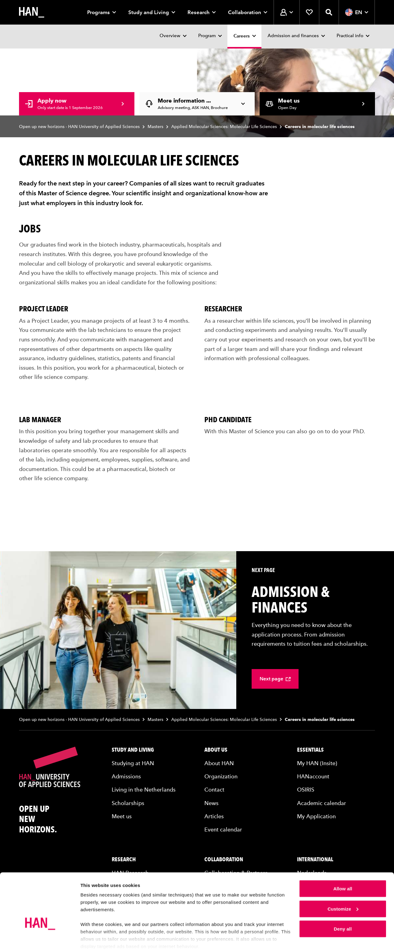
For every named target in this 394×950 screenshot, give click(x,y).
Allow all (342, 863)
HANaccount (313, 776)
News (211, 803)
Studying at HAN (133, 763)
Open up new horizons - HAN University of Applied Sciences (79, 126)
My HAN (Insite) (317, 763)
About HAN (219, 763)
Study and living (133, 749)
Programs (101, 12)
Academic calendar (321, 803)
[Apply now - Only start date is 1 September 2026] (76, 103)
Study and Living (151, 12)
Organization (221, 776)
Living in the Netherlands (144, 789)
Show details (94, 937)
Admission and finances (293, 35)
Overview (170, 35)
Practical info (350, 35)
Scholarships (128, 803)
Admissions (126, 776)
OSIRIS (305, 789)
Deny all (343, 904)
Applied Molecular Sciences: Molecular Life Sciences (224, 126)
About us (215, 749)
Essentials (310, 749)
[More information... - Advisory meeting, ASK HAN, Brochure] (197, 103)
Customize (342, 884)
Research (201, 12)
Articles (214, 816)
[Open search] (328, 12)
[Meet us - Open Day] (317, 103)
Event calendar (223, 829)
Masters (155, 126)
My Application (316, 816)
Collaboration (247, 12)
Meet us (122, 816)
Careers (242, 36)
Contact (214, 789)
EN (356, 12)
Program (207, 35)
